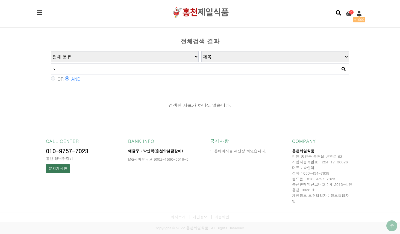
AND (72, 79)
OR (57, 79)
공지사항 (219, 141)
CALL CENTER (62, 141)
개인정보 (200, 216)
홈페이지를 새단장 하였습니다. (240, 151)
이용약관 (221, 216)
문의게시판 (58, 168)
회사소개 (178, 216)
